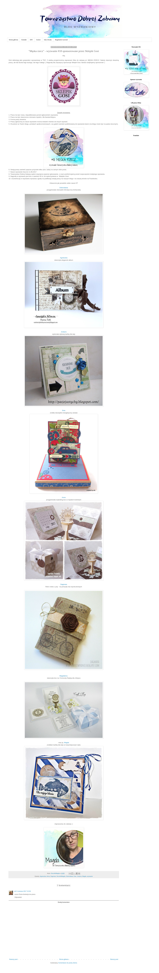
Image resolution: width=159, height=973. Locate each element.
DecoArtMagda (61, 876)
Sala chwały (48, 40)
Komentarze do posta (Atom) (67, 963)
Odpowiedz (18, 897)
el (15, 891)
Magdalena (64, 676)
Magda (66, 742)
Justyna (63, 332)
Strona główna (13, 40)
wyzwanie (90, 876)
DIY (31, 40)
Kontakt (23, 40)
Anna (64, 497)
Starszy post (114, 959)
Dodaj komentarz (64, 902)
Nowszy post (13, 959)
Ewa (63, 410)
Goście (38, 40)
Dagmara (63, 584)
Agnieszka (63, 258)
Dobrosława (63, 188)
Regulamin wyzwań (61, 40)
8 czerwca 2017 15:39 (23, 891)
